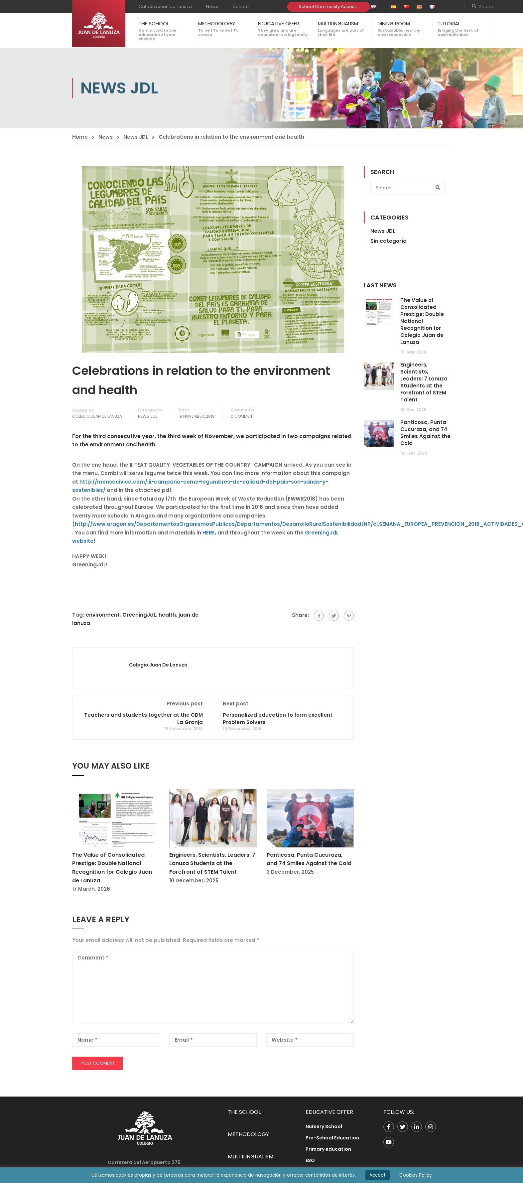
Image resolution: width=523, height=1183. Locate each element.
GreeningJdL (139, 614)
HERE (208, 532)
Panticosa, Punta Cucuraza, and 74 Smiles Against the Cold (425, 433)
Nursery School (324, 1126)
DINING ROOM (394, 23)
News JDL (135, 136)
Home (80, 136)
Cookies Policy (415, 1175)
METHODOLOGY (216, 23)
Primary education (328, 1149)
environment (103, 614)
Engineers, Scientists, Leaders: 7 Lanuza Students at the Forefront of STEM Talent (212, 863)
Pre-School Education (332, 1137)
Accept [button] (377, 1175)
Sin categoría (388, 240)
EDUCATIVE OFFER (278, 23)
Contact (241, 6)
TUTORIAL (449, 23)
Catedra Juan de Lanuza (165, 6)
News (212, 6)
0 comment (242, 416)
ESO (310, 1160)
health (167, 614)
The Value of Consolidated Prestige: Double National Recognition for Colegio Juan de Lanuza (422, 321)
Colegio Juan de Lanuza (97, 416)
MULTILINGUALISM (338, 23)
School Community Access (328, 6)
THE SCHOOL (154, 23)
